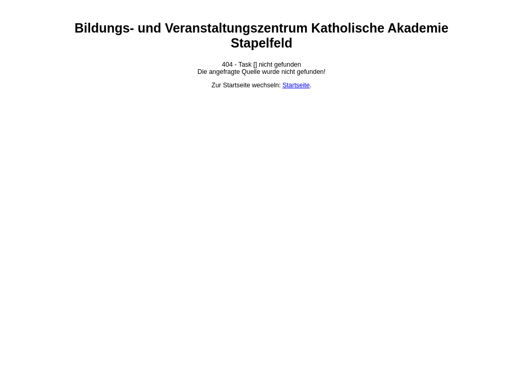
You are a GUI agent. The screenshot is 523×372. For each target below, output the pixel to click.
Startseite (296, 85)
